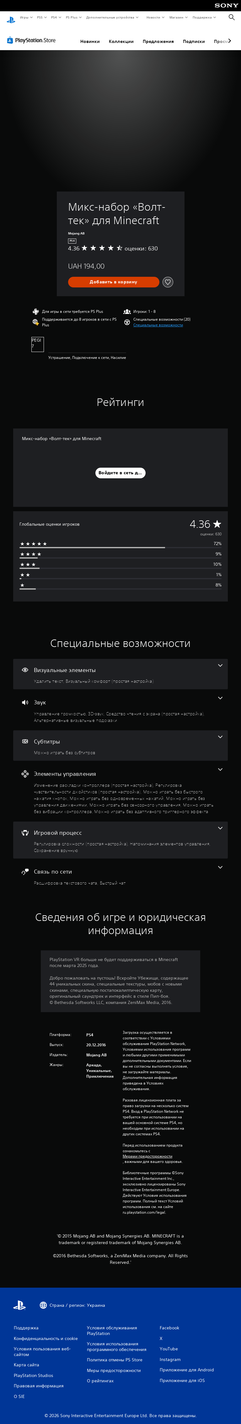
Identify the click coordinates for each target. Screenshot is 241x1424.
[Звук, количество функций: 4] (120, 704)
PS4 (54, 17)
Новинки (90, 35)
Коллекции (121, 35)
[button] (158, 319)
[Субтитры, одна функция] (120, 739)
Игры (24, 17)
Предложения (158, 35)
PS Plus (72, 17)
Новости (153, 17)
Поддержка (202, 17)
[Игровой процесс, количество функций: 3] (120, 834)
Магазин (176, 17)
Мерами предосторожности (147, 1150)
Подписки (194, 35)
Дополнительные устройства (110, 17)
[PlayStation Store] (32, 34)
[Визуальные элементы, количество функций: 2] (120, 668)
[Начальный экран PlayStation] (11, 17)
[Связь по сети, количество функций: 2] (120, 869)
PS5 (40, 17)
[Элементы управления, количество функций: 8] (120, 785)
